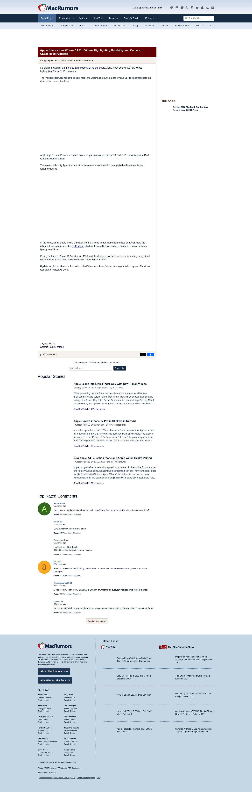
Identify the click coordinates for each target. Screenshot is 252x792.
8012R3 (58, 561)
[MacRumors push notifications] (202, 7)
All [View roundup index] (212, 25)
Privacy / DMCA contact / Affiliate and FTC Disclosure (59, 768)
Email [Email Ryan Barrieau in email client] (66, 744)
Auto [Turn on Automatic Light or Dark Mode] (88, 778)
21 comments (97, 486)
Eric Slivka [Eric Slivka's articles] (68, 694)
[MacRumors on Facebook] (182, 7)
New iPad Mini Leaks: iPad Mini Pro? (134, 694)
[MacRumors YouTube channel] (197, 7)
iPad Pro (200, 25)
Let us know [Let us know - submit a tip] (156, 7)
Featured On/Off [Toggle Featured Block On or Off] (45, 778)
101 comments (98, 409)
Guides (83, 18)
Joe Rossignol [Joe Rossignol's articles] (70, 705)
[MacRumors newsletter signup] (212, 7)
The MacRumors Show (181, 646)
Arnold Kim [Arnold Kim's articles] (42, 694)
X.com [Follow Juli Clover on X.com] (46, 711)
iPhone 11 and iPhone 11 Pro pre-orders (84, 67)
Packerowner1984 (63, 583)
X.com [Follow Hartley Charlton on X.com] (46, 733)
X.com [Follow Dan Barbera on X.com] (46, 744)
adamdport (59, 503)
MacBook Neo (100, 25)
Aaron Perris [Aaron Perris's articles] (69, 749)
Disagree (76, 514)
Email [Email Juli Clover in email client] (40, 711)
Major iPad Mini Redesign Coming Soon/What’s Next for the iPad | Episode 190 (194, 659)
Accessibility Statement (47, 773)
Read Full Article (81, 409)
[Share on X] (143, 354)
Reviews (113, 18)
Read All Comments (97, 621)
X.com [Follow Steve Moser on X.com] (46, 755)
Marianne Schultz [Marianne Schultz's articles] (71, 727)
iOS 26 (165, 25)
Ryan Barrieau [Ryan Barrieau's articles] (70, 738)
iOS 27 (83, 25)
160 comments (48, 354)
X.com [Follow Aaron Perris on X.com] (72, 755)
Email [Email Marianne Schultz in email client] (66, 733)
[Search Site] (198, 18)
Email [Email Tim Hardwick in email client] (66, 722)
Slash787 (58, 601)
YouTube (111, 646)
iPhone (60, 347)
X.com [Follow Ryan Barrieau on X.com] (72, 744)
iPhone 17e (119, 25)
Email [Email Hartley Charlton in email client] (40, 733)
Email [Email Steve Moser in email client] (40, 755)
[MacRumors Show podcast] (171, 7)
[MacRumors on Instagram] (177, 7)
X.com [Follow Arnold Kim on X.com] (46, 699)
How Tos (97, 18)
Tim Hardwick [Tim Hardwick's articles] (70, 716)
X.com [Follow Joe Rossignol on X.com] (72, 711)
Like (69, 514)
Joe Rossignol (119, 425)
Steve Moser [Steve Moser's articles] (43, 749)
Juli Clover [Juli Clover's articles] (42, 705)
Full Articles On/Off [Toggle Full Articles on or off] (61, 778)
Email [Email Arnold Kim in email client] (40, 699)
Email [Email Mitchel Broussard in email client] (40, 722)
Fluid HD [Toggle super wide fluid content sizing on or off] (80, 778)
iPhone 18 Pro (47, 25)
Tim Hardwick (119, 465)
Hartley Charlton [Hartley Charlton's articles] (45, 727)
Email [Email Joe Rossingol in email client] (66, 711)
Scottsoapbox (61, 540)
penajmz (58, 522)
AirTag (135, 25)
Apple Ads (50, 343)
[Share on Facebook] (150, 354)
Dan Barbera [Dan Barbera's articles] (43, 738)
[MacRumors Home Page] (58, 8)
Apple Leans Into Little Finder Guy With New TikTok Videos (112, 383)
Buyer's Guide (131, 18)
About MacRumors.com (54, 670)
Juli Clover (88, 60)
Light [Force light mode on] (93, 778)
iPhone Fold (67, 25)
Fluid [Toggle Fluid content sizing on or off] (73, 778)
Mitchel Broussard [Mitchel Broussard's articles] (45, 716)
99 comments (97, 446)
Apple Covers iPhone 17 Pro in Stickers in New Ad (107, 421)
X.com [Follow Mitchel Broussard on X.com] (46, 722)
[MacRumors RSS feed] (207, 7)
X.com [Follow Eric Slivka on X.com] (72, 699)
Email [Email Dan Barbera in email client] (40, 744)
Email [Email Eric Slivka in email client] (66, 699)
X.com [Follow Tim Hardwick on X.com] (72, 722)
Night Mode (78, 246)
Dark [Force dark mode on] (98, 778)
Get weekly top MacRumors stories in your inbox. (97, 362)
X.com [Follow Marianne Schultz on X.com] (72, 733)
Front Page (47, 18)
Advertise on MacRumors (55, 679)
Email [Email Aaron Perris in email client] (66, 755)
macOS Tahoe (182, 25)
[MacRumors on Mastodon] (192, 7)
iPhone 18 (149, 25)
